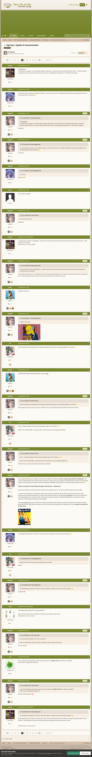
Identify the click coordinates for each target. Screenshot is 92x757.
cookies (10, 753)
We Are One (21, 53)
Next (39, 60)
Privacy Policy (6, 748)
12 (33, 60)
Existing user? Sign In (74, 4)
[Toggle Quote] (20, 118)
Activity (31, 35)
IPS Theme (3, 747)
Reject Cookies (85, 753)
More (52, 35)
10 (27, 60)
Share (73, 53)
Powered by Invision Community (76, 748)
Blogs (22, 35)
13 (35, 60)
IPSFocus (9, 747)
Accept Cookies (73, 753)
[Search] (71, 35)
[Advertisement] (46, 21)
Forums (14, 35)
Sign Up (82, 4)
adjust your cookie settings (45, 753)
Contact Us (12, 748)
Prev (7, 60)
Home (5, 35)
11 (30, 60)
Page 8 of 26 (49, 60)
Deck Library (42, 35)
